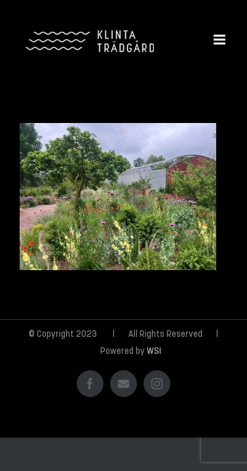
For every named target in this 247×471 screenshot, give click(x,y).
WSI (154, 384)
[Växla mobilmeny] (220, 39)
